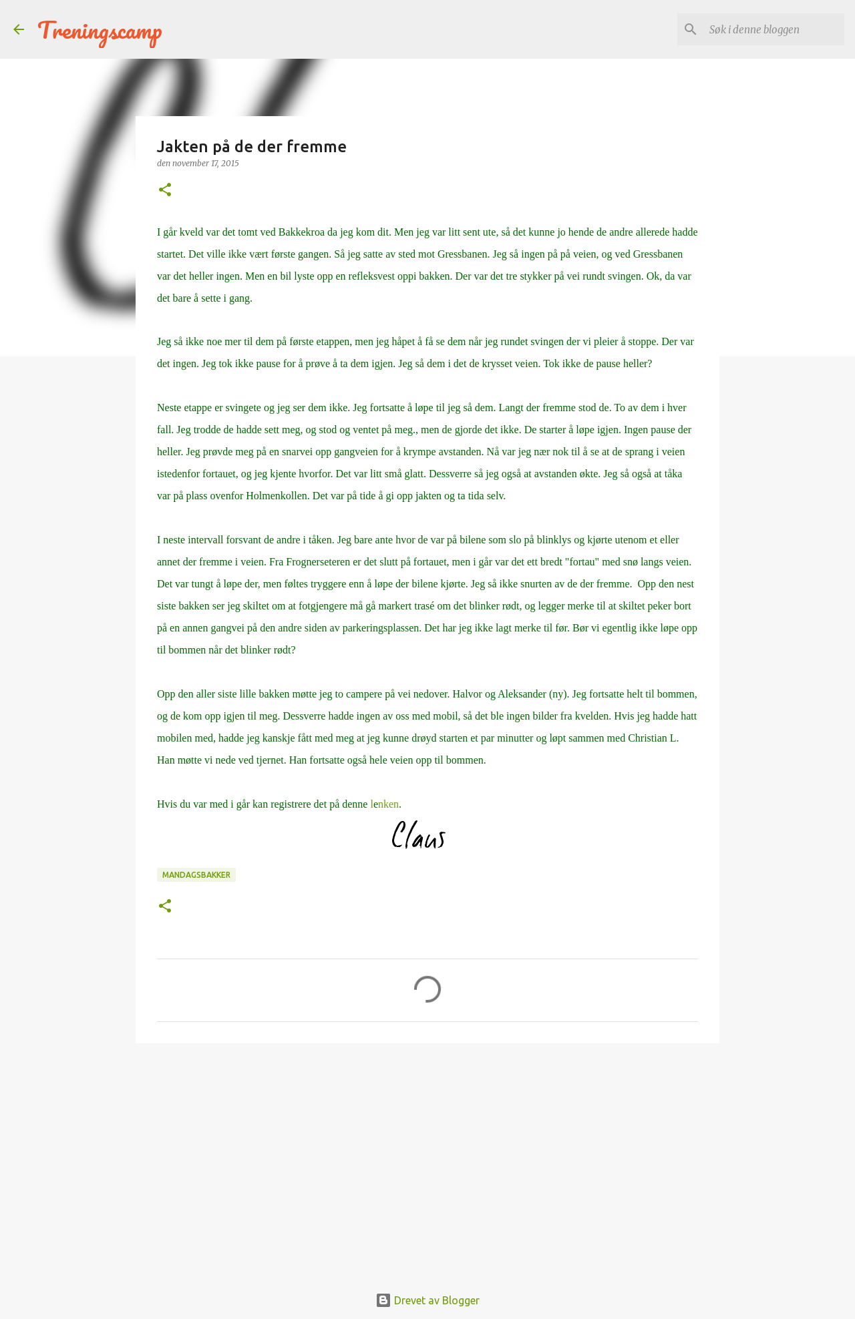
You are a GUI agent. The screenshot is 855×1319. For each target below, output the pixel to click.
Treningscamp (99, 29)
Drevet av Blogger (427, 1300)
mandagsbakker (196, 874)
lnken (385, 804)
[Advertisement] (427, 1156)
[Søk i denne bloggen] (774, 29)
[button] (165, 191)
